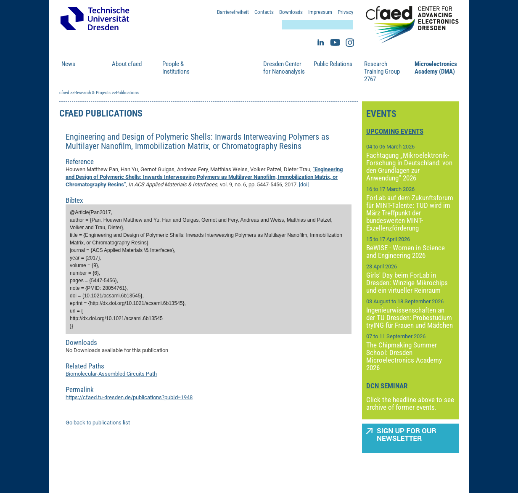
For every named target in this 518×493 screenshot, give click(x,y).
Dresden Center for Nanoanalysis (284, 67)
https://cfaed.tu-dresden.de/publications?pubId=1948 (129, 397)
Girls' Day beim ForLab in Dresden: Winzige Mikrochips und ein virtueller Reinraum (407, 282)
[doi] (304, 184)
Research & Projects (226, 67)
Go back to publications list (98, 422)
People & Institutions (176, 67)
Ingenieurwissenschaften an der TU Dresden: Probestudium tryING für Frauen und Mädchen (409, 317)
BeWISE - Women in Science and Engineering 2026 (405, 252)
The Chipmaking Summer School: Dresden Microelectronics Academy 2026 (404, 356)
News (68, 64)
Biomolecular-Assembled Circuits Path (111, 374)
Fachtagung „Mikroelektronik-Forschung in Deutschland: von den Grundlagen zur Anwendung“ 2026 (409, 166)
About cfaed (127, 64)
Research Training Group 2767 (382, 71)
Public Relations (333, 64)
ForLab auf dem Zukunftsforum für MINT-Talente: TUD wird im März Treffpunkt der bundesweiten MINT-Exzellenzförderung (409, 212)
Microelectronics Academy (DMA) (436, 67)
